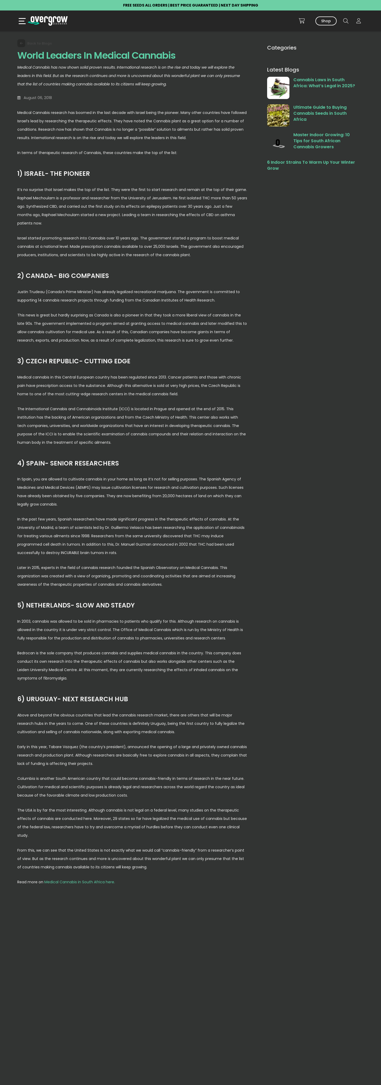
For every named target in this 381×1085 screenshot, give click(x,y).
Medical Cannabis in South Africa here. (80, 882)
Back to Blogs (34, 43)
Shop (326, 21)
